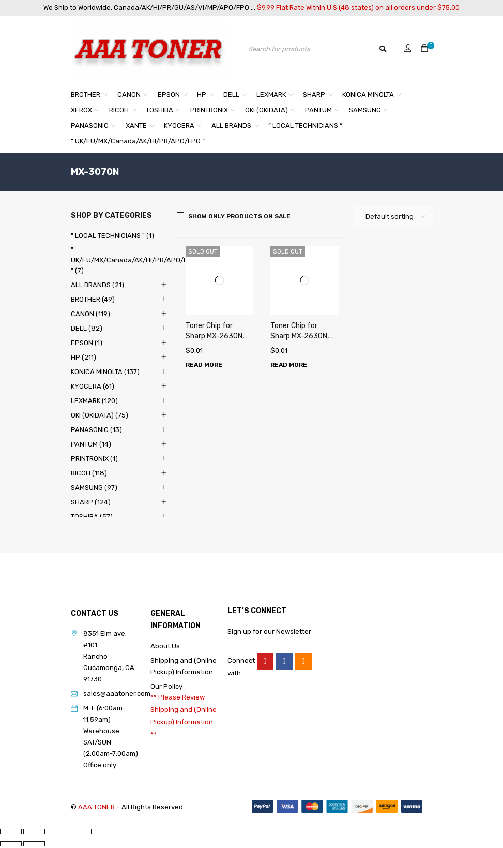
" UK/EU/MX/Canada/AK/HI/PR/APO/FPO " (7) (133, 260)
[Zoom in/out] (11, 831)
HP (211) (83, 357)
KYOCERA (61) (92, 386)
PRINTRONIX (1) (94, 459)
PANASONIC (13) (96, 430)
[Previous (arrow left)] (11, 843)
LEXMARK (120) (94, 401)
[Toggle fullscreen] (34, 831)
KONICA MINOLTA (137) (105, 372)
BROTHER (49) (93, 299)
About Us (165, 646)
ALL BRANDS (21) (97, 285)
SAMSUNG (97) (94, 488)
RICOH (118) (89, 473)
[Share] (57, 831)
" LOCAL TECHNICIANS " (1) (112, 236)
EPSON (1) (86, 343)
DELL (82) (86, 328)
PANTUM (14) (91, 444)
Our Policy (166, 686)
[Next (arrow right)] (34, 843)
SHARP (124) (91, 502)
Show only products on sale (239, 216)
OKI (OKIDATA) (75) (99, 415)
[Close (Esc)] (81, 831)
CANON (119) (90, 314)
